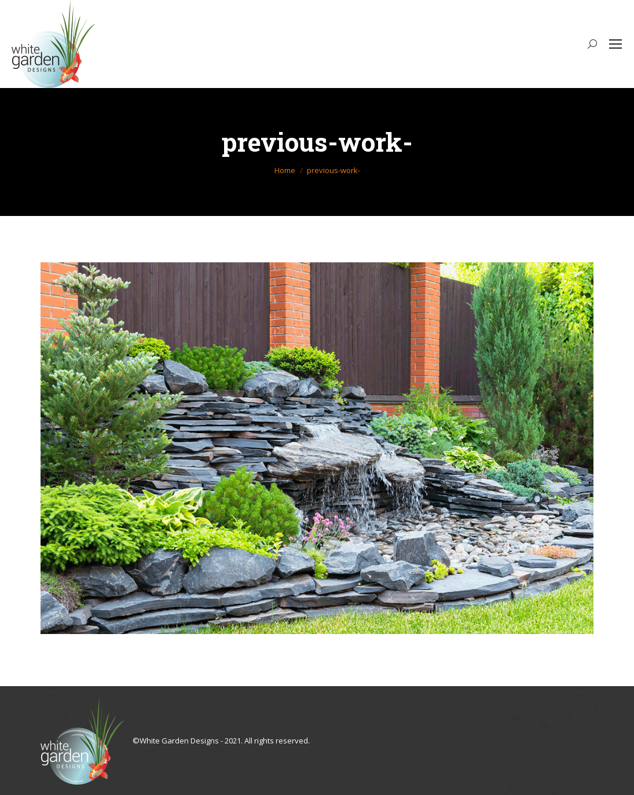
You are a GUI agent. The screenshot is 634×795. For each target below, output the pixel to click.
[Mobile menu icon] (615, 44)
